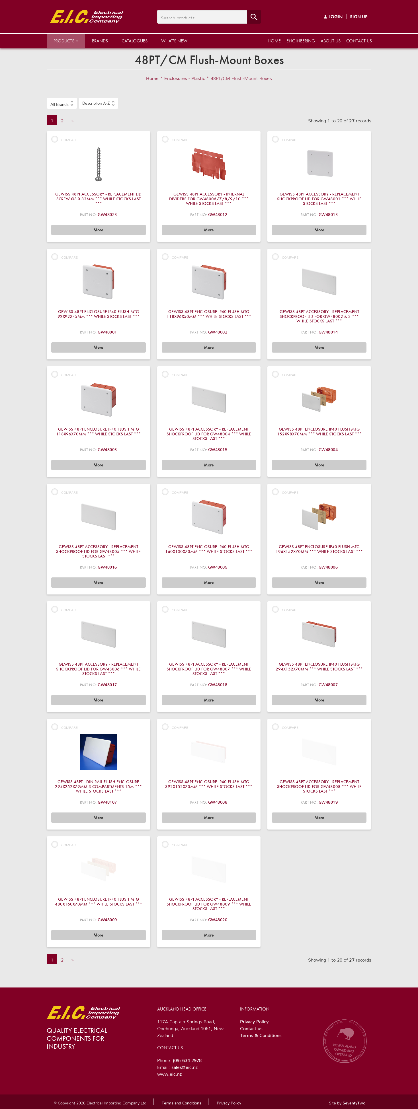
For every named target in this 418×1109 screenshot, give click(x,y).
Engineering (300, 41)
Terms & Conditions (261, 1034)
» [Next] (72, 119)
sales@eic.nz (184, 1066)
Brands (100, 41)
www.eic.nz (169, 1073)
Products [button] (66, 41)
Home (274, 41)
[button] (62, 103)
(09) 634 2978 (187, 1059)
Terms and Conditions (181, 1101)
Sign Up (359, 17)
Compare (64, 139)
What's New (174, 41)
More (98, 230)
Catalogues (134, 41)
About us (331, 41)
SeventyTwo (354, 1101)
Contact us (359, 41)
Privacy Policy (254, 1020)
